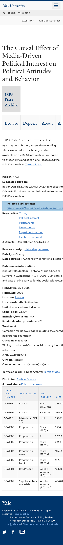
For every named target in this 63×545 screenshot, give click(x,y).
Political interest (29, 218)
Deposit (30, 123)
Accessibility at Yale (47, 524)
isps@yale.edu (13, 524)
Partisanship (26, 222)
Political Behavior (32, 384)
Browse (11, 123)
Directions (28, 524)
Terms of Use (51, 371)
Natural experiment (37, 249)
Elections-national (30, 237)
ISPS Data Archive (11, 100)
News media (27, 227)
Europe (19, 297)
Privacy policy (21, 514)
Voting (23, 213)
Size (58, 396)
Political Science (26, 379)
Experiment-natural (31, 232)
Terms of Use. (33, 164)
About (47, 123)
